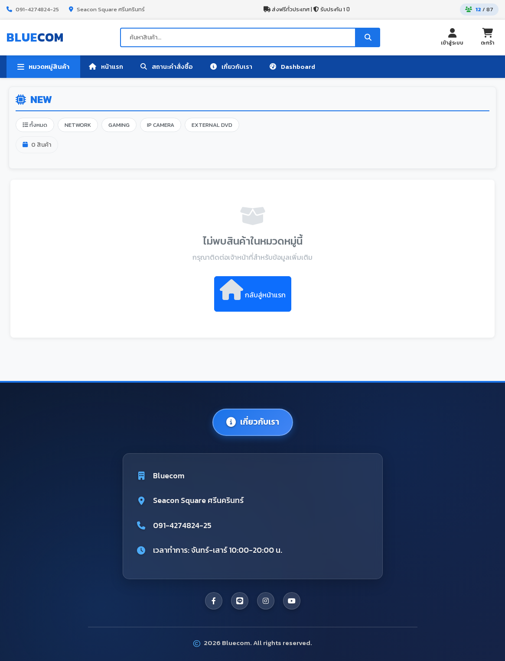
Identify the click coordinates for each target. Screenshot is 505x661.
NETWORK (78, 125)
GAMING (119, 125)
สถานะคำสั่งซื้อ (166, 66)
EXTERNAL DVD (212, 125)
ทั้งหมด (35, 125)
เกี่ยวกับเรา (231, 66)
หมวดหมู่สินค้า (43, 66)
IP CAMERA (160, 125)
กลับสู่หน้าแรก (253, 289)
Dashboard (292, 66)
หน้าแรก (106, 66)
